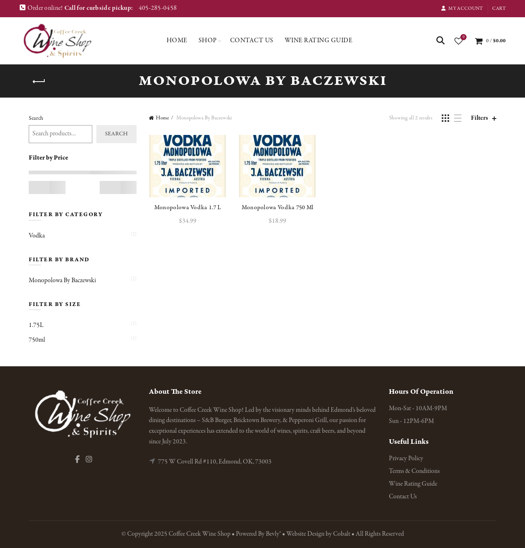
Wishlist (463, 37)
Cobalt (342, 534)
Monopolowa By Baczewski (62, 280)
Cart (499, 8)
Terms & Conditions (414, 471)
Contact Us (252, 40)
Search (36, 118)
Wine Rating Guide (319, 40)
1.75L (36, 325)
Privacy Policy (406, 458)
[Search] (440, 40)
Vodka (37, 235)
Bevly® (273, 534)
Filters (479, 118)
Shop (208, 40)
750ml (37, 340)
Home (177, 40)
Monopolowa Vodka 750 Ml (278, 207)
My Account (462, 8)
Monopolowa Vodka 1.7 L (187, 207)
